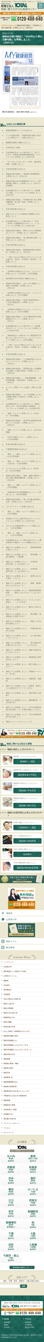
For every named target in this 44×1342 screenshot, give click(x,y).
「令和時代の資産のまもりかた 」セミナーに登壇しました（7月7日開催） (24, 294)
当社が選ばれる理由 (12, 999)
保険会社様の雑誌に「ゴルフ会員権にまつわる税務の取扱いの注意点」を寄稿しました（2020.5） (23, 397)
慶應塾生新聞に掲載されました (18, 143)
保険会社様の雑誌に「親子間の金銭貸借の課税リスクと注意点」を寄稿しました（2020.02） (23, 422)
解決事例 (8, 947)
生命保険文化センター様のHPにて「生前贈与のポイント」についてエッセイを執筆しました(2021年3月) (23, 328)
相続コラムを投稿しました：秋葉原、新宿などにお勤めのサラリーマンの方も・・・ (23, 687)
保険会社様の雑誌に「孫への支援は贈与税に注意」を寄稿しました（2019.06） (23, 500)
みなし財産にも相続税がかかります (17, 1031)
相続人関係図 (8, 1008)
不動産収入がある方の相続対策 (15, 1096)
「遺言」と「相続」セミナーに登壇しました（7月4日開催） (23, 486)
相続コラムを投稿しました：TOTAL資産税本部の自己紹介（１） (23, 715)
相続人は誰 (9, 1004)
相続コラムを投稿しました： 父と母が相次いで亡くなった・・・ (23, 637)
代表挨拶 (7, 994)
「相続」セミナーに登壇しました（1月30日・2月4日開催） (22, 414)
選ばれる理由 (29, 1327)
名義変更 (8, 1077)
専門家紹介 (8, 990)
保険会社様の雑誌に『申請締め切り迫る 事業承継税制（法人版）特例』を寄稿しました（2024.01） (24, 202)
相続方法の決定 (10, 1013)
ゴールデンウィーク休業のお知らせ (20, 507)
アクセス (7, 1128)
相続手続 (7, 1073)
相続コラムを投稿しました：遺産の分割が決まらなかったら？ (23, 651)
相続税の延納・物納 (11, 1063)
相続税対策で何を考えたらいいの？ (17, 1091)
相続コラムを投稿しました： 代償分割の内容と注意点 (23, 629)
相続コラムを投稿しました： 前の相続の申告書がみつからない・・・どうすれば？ (23, 644)
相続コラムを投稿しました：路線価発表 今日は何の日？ (23, 701)
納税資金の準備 (9, 1105)
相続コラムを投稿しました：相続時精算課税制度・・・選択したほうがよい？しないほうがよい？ (23, 592)
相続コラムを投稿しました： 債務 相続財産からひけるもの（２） (23, 584)
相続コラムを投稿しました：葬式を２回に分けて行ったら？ (23, 608)
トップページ (8, 962)
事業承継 (7, 1100)
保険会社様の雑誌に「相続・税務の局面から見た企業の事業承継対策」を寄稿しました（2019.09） (23, 478)
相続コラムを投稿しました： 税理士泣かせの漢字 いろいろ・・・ (23, 577)
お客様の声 (9, 919)
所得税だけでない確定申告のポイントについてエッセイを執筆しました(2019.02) (23, 520)
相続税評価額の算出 (11, 1036)
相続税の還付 (8, 1068)
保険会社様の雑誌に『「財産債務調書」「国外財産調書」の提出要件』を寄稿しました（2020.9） (23, 380)
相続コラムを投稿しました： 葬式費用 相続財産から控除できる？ (23, 615)
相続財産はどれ (9, 1017)
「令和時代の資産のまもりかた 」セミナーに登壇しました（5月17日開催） (24, 310)
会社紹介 (7, 985)
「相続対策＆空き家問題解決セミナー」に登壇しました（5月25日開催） (23, 493)
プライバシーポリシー (12, 1123)
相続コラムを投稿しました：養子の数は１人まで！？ (23, 665)
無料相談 (7, 1322)
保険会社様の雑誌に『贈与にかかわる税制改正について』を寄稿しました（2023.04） (23, 232)
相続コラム (9, 941)
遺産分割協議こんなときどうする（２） (18, 1050)
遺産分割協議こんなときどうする (16, 1045)
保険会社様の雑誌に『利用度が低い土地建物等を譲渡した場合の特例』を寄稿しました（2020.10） (23, 371)
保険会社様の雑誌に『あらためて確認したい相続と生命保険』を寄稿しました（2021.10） (23, 285)
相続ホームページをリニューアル (19, 722)
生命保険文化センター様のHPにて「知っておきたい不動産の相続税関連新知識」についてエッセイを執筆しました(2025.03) (23, 154)
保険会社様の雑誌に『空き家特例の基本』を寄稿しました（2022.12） (23, 239)
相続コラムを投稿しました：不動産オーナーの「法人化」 (23, 672)
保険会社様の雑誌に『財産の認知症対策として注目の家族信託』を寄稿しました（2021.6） (23, 302)
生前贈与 (8, 1114)
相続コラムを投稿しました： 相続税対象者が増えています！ (23, 548)
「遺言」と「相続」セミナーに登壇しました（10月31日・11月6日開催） (23, 462)
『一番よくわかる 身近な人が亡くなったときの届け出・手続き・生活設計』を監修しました (24, 347)
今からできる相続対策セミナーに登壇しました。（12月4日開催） (23, 527)
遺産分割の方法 (9, 1054)
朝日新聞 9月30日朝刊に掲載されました (21, 278)
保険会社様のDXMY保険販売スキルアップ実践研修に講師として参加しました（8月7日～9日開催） (23, 183)
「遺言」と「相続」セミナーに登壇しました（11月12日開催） (23, 455)
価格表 (6, 913)
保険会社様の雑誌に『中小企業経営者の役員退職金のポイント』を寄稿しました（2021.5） (23, 319)
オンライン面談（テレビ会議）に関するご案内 (23, 388)
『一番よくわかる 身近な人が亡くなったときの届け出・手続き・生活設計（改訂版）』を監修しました (24, 259)
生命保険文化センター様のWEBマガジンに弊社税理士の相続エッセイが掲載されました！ (24, 541)
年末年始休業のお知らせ (15, 169)
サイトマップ (8, 1132)
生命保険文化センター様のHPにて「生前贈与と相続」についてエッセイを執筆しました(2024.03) (23, 192)
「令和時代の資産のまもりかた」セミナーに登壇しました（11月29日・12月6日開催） (23, 272)
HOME (6, 1319)
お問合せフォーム (10, 976)
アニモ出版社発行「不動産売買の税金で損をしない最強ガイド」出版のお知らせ (23, 136)
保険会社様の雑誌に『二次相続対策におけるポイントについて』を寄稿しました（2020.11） (23, 361)
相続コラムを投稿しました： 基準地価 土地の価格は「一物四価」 (23, 555)
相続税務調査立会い (11, 1082)
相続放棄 (7, 1059)
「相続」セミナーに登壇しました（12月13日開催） (23, 431)
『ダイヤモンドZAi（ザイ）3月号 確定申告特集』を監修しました (23, 163)
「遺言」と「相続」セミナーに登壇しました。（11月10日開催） (22, 534)
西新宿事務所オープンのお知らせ (19, 130)
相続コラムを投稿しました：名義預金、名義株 (23, 680)
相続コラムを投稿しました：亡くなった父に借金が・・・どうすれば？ (23, 601)
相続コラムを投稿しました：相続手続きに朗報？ (23, 694)
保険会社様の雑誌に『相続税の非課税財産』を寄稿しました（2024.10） (23, 175)
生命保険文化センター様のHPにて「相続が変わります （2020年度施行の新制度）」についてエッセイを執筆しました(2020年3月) (23, 406)
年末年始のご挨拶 (13, 147)
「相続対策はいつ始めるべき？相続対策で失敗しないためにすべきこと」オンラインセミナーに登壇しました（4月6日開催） (23, 337)
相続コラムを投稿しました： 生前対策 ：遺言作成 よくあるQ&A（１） (23, 570)
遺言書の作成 (10, 1119)
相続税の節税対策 (10, 1086)
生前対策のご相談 (10, 1109)
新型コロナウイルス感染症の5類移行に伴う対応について (23, 215)
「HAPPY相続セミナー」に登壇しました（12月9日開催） (22, 438)
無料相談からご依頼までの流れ (15, 971)
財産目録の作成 (9, 1027)
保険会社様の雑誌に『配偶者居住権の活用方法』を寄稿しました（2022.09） (23, 251)
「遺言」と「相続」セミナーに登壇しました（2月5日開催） (23, 512)
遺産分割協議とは (10, 1040)
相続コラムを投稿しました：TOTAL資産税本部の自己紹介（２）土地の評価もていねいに (23, 708)
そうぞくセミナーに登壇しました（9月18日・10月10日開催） (22, 469)
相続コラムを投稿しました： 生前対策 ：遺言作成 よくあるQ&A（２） (23, 563)
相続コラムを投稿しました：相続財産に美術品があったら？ (23, 658)
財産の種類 (8, 1022)
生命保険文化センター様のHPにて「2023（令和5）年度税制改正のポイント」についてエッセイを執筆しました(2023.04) (23, 223)
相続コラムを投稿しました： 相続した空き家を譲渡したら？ (23, 622)
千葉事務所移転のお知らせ (16, 449)
